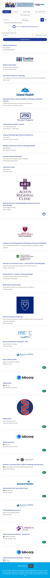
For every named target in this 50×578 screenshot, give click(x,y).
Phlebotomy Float (8, 442)
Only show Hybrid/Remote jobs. (13, 23)
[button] (46, 20)
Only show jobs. (25, 26)
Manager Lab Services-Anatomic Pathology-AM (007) (19, 145)
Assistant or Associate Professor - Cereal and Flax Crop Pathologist (24, 263)
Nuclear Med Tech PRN (10, 359)
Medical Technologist (9, 65)
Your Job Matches (40, 12)
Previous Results (25, 39)
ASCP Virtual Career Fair (29, 26)
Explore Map (26, 12)
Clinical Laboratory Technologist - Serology (16, 558)
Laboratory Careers (9, 167)
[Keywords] (11, 20)
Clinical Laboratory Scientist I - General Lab (16, 534)
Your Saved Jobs (25, 15)
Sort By (4, 35)
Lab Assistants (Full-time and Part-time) (15, 488)
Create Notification (41, 35)
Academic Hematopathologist (12, 156)
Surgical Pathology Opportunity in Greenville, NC (18, 135)
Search (7, 12)
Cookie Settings (22, 566)
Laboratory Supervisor (10, 45)
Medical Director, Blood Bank (12, 285)
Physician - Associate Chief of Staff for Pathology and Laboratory (23, 464)
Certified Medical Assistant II (12, 510)
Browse (16, 12)
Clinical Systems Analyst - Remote (13, 124)
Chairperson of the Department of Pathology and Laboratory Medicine (24, 243)
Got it (30, 566)
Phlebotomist (7, 383)
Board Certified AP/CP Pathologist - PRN (15, 341)
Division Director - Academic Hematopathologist (18, 274)
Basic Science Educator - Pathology (14, 75)
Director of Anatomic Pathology (13, 317)
